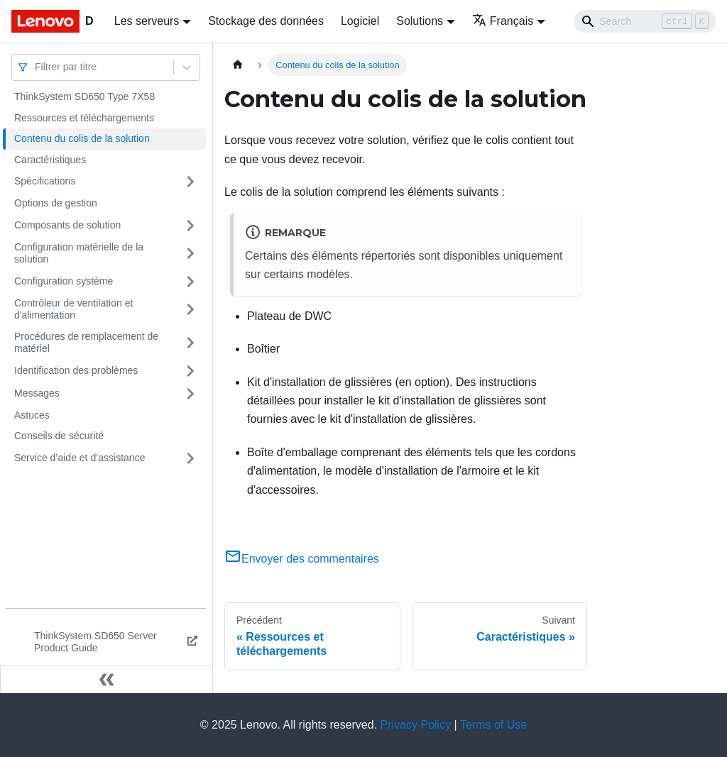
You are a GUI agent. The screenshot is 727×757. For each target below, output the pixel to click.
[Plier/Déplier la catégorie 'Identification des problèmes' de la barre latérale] (190, 371)
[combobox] (36, 67)
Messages (37, 393)
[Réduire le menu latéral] (106, 679)
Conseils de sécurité (59, 435)
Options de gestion (55, 203)
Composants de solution (67, 225)
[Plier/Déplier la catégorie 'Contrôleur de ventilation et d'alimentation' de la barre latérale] (190, 309)
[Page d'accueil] (237, 65)
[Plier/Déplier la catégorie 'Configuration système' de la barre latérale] (190, 281)
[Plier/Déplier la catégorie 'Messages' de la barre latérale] (190, 393)
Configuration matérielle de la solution (78, 253)
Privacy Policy (416, 725)
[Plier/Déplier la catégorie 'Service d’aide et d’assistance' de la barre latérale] (190, 458)
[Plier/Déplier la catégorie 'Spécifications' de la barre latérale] (190, 181)
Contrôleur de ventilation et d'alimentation (73, 309)
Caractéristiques (50, 159)
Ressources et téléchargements (84, 117)
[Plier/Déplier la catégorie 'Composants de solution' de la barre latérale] (190, 225)
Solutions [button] (419, 21)
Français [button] (502, 21)
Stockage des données (266, 21)
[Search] (645, 21)
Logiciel (360, 21)
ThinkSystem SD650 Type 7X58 (84, 96)
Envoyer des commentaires (301, 559)
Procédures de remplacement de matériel (86, 343)
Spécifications (44, 181)
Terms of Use (493, 725)
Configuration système (63, 281)
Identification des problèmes (76, 370)
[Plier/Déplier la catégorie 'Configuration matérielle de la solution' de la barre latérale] (190, 253)
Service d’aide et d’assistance (79, 457)
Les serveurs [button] (147, 21)
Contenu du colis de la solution (82, 138)
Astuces (32, 415)
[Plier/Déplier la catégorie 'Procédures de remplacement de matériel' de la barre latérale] (190, 343)
